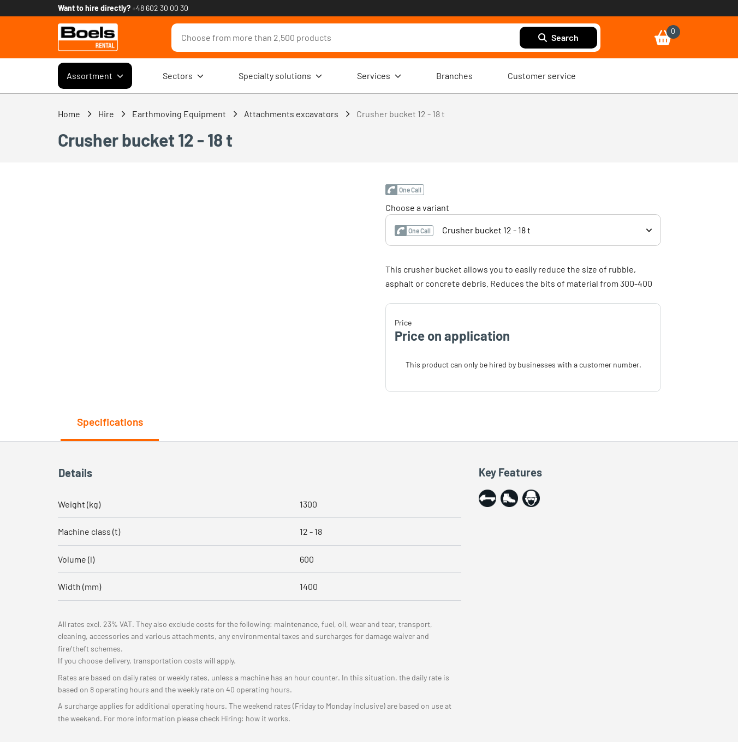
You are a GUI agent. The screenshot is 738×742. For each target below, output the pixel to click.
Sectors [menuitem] (183, 76)
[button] (404, 189)
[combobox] (348, 38)
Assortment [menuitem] (95, 76)
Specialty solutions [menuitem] (280, 76)
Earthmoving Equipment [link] (179, 113)
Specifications (110, 421)
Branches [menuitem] (454, 75)
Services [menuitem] (379, 76)
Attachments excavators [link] (291, 113)
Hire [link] (106, 113)
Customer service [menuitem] (542, 75)
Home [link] (69, 113)
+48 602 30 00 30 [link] (160, 8)
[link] (88, 37)
